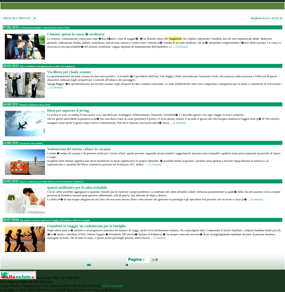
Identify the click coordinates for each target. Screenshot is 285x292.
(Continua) (182, 46)
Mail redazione (112, 286)
